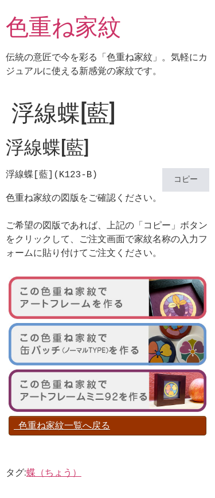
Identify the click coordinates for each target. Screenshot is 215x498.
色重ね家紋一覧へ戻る (62, 425)
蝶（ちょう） (53, 472)
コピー (186, 179)
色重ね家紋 (63, 27)
